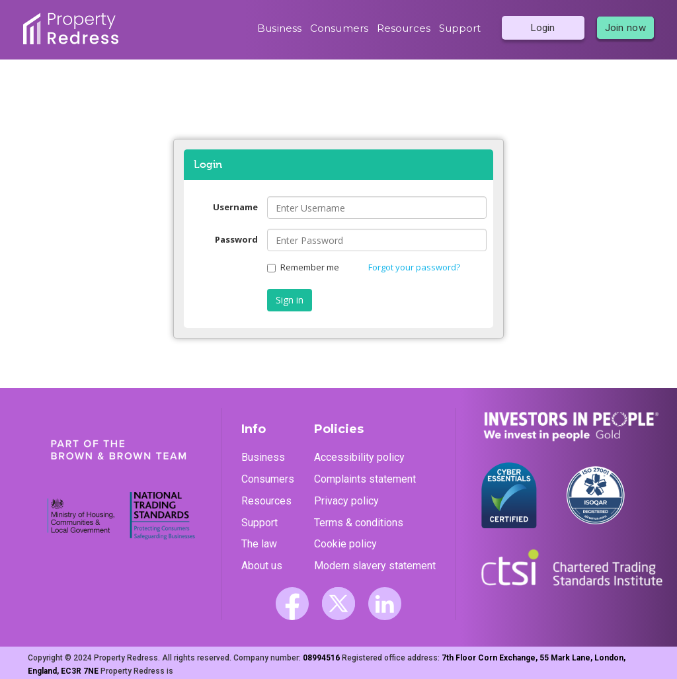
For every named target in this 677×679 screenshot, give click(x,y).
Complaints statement (365, 479)
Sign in (289, 300)
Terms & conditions (358, 522)
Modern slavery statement (375, 565)
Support (460, 28)
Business (279, 28)
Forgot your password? (414, 267)
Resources (403, 28)
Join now (625, 28)
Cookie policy (345, 544)
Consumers (339, 28)
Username (235, 207)
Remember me (303, 267)
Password (236, 239)
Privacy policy (346, 501)
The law (259, 544)
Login (543, 28)
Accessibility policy (359, 457)
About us (261, 565)
